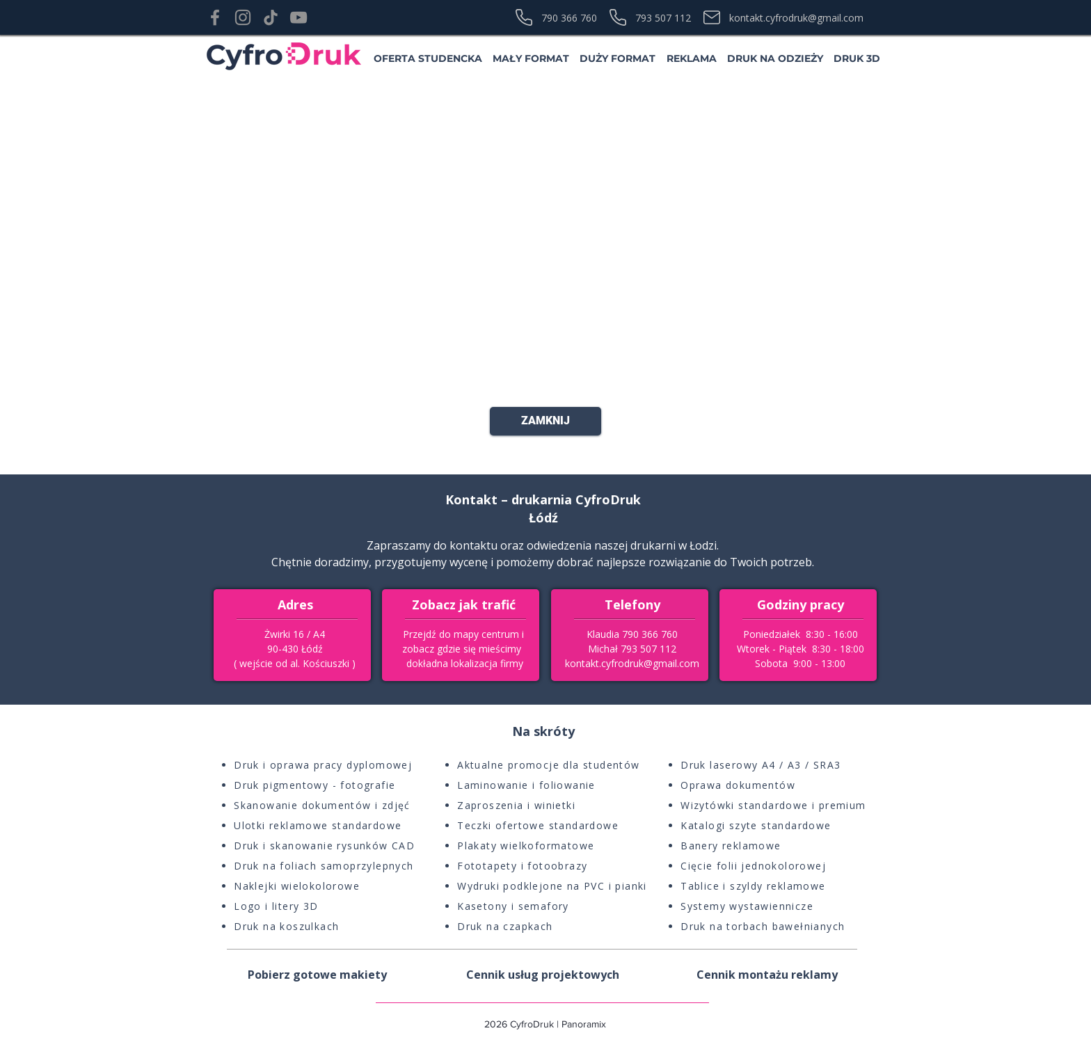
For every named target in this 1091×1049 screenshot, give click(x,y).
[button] (427, 58)
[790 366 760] (560, 17)
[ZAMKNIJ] (545, 421)
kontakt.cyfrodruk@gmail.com (632, 663)
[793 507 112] (654, 17)
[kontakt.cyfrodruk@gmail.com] (793, 17)
